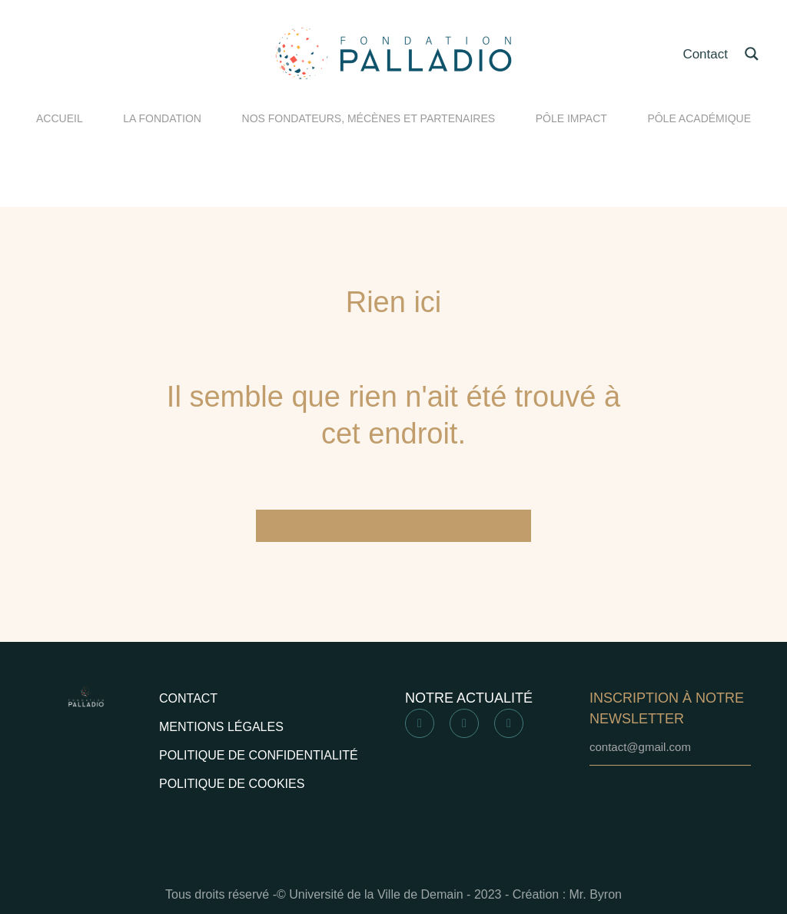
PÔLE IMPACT (571, 118)
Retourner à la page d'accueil (393, 525)
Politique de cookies (231, 783)
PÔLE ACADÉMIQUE (699, 118)
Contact (705, 54)
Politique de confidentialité (258, 755)
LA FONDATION (162, 118)
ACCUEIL (59, 118)
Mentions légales (221, 726)
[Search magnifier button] (751, 54)
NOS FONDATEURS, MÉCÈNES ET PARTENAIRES (369, 118)
